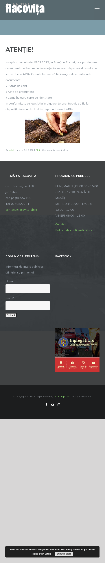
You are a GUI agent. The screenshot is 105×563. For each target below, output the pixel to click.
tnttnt (11, 150)
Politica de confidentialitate (73, 230)
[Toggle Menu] (97, 9)
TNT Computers (62, 396)
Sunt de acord (64, 554)
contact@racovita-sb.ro (21, 209)
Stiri (38, 150)
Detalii (48, 554)
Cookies (60, 224)
